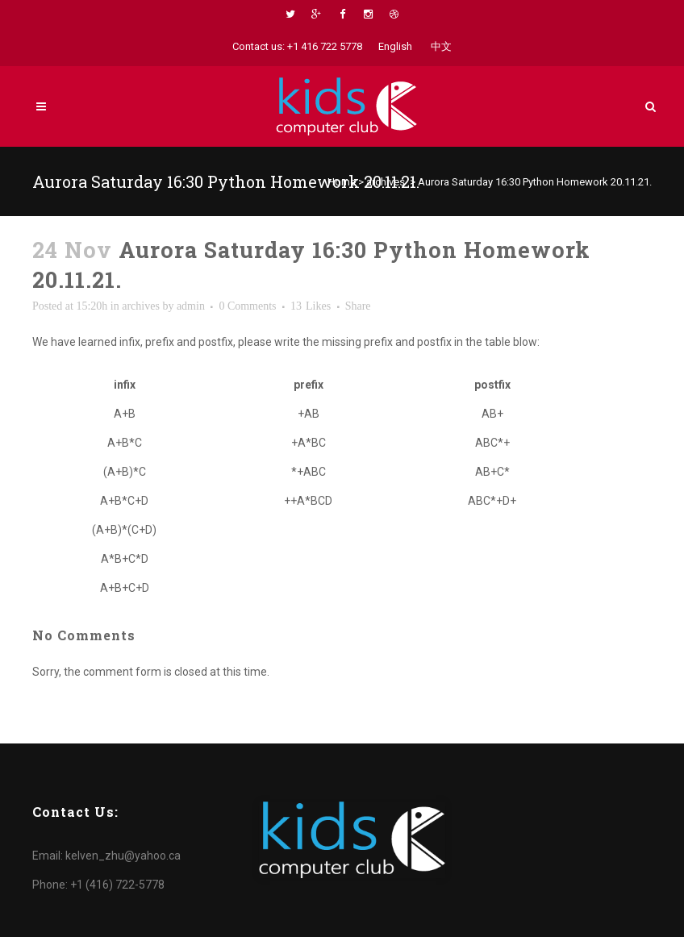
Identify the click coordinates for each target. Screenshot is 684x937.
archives (385, 182)
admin (191, 306)
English (395, 46)
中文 (441, 46)
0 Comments (247, 306)
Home (341, 182)
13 (310, 306)
